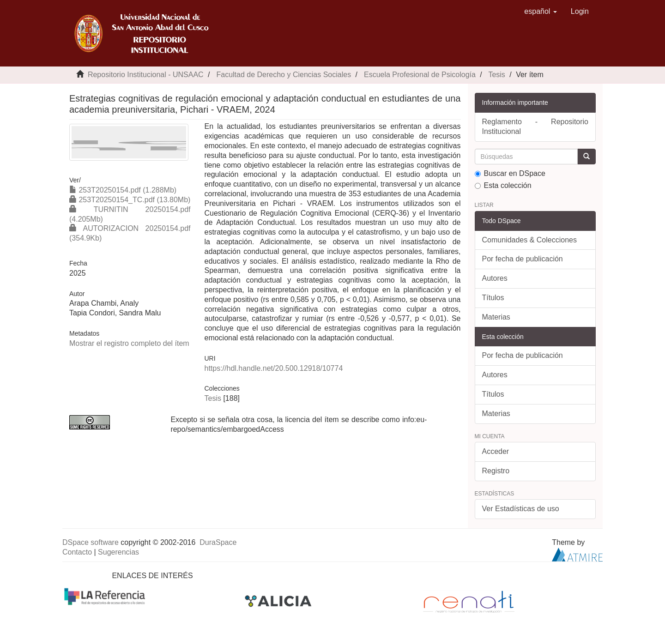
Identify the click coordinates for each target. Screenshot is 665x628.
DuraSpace (218, 542)
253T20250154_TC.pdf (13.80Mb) (129, 200)
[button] (540, 11)
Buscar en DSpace (510, 173)
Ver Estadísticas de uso (520, 509)
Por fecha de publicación (522, 259)
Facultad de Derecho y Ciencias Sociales (283, 74)
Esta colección (503, 185)
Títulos (493, 298)
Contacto (77, 552)
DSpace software (90, 542)
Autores (495, 278)
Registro (496, 471)
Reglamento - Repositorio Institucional (535, 126)
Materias (496, 317)
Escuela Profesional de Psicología (420, 74)
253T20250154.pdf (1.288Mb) (122, 190)
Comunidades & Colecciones (529, 240)
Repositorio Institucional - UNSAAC (146, 74)
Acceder (495, 451)
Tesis (496, 74)
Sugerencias (118, 552)
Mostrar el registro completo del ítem (129, 343)
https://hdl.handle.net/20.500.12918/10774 (273, 368)
